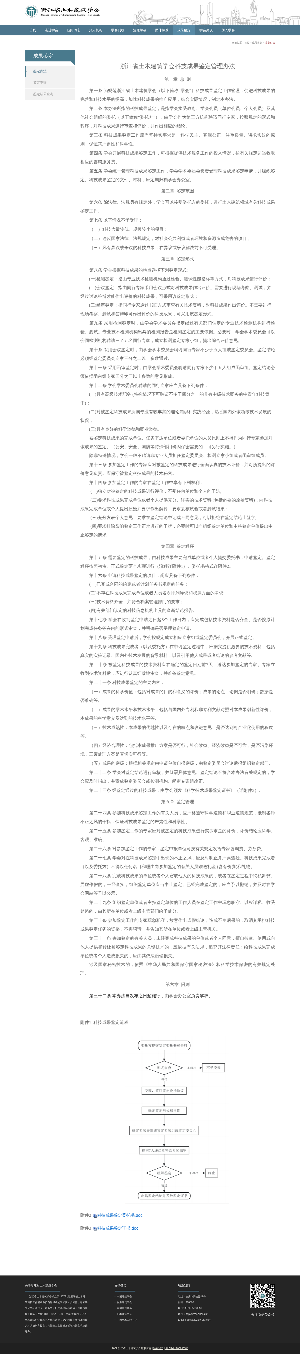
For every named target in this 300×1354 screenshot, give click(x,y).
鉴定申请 (38, 82)
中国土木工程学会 (127, 1319)
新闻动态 (73, 30)
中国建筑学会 (124, 1296)
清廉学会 (139, 30)
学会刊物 (117, 30)
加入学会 (228, 30)
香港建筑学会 (124, 1302)
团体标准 (162, 30)
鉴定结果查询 (41, 94)
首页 (32, 30)
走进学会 (51, 30)
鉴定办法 (266, 42)
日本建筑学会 (124, 1314)
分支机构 (95, 30)
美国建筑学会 (124, 1308)
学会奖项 (206, 30)
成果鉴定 (184, 30)
